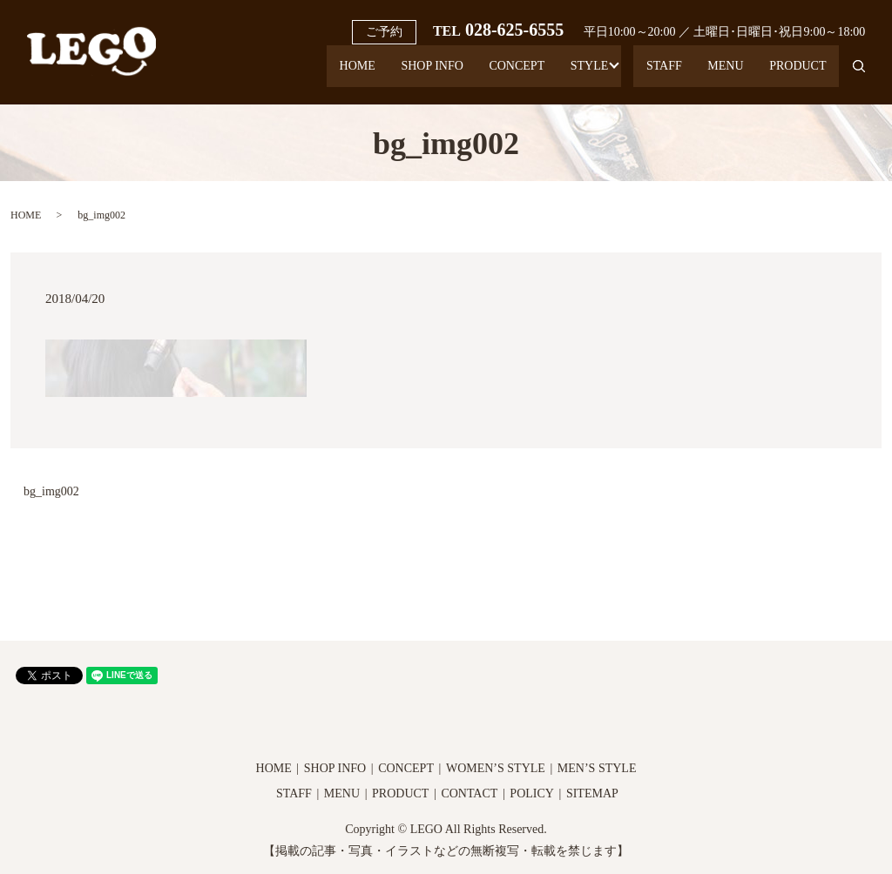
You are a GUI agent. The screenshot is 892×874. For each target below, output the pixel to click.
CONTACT (469, 793)
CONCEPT (468, 74)
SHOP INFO (372, 74)
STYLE (551, 74)
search (852, 74)
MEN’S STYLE (597, 768)
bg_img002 (51, 491)
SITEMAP (592, 793)
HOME (287, 74)
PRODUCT (792, 74)
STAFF (637, 74)
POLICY (532, 793)
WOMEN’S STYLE (495, 768)
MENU (709, 74)
